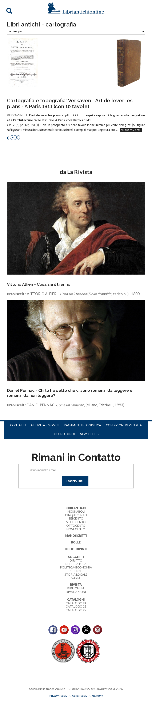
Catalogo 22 (76, 610)
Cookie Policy (78, 695)
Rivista (76, 584)
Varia (75, 578)
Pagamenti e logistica (82, 425)
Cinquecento (76, 515)
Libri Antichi (76, 508)
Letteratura (76, 564)
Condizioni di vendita (124, 425)
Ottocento (75, 525)
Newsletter (89, 434)
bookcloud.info (83, 702)
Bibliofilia (75, 588)
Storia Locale (75, 574)
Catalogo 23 (76, 606)
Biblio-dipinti (76, 549)
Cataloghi (76, 599)
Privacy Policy (58, 695)
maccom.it (63, 702)
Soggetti (76, 557)
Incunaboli (76, 511)
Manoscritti (76, 535)
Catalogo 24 (76, 603)
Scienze (76, 571)
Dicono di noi (64, 434)
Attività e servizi (45, 425)
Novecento (76, 529)
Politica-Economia (76, 567)
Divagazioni (76, 591)
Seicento (76, 518)
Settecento (76, 522)
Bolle (76, 542)
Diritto (76, 560)
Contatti (18, 425)
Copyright (96, 695)
